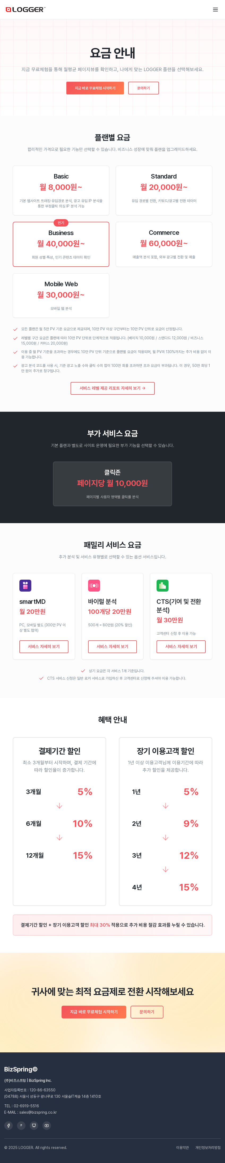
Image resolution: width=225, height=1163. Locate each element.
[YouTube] (46, 1125)
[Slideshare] (34, 1125)
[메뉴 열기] (215, 9)
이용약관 (182, 1147)
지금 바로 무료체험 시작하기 (95, 88)
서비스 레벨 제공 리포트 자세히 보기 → (113, 388)
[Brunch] (21, 1125)
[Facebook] (8, 1125)
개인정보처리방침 (208, 1147)
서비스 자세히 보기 (44, 646)
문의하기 (143, 88)
